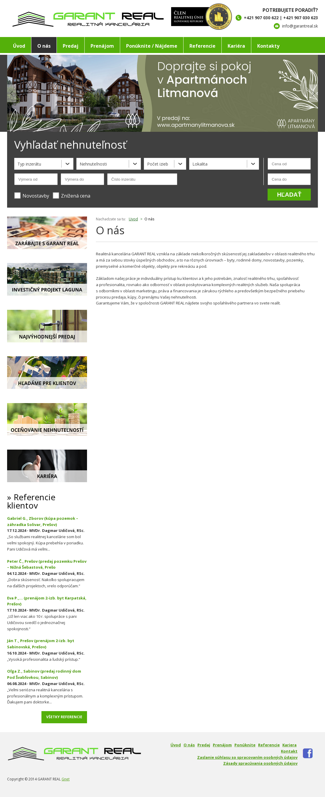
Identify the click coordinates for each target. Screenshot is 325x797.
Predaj (70, 46)
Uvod (133, 219)
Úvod (19, 46)
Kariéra (236, 46)
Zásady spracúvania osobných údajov (260, 763)
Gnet (66, 779)
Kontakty (268, 46)
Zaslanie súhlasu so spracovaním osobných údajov (247, 757)
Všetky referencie (64, 716)
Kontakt (289, 751)
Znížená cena (71, 195)
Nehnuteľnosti (93, 164)
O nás (44, 46)
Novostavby (31, 195)
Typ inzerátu (29, 164)
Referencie (202, 46)
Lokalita (199, 164)
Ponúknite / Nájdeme (151, 46)
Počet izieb (157, 164)
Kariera (289, 745)
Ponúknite (244, 745)
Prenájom (102, 46)
